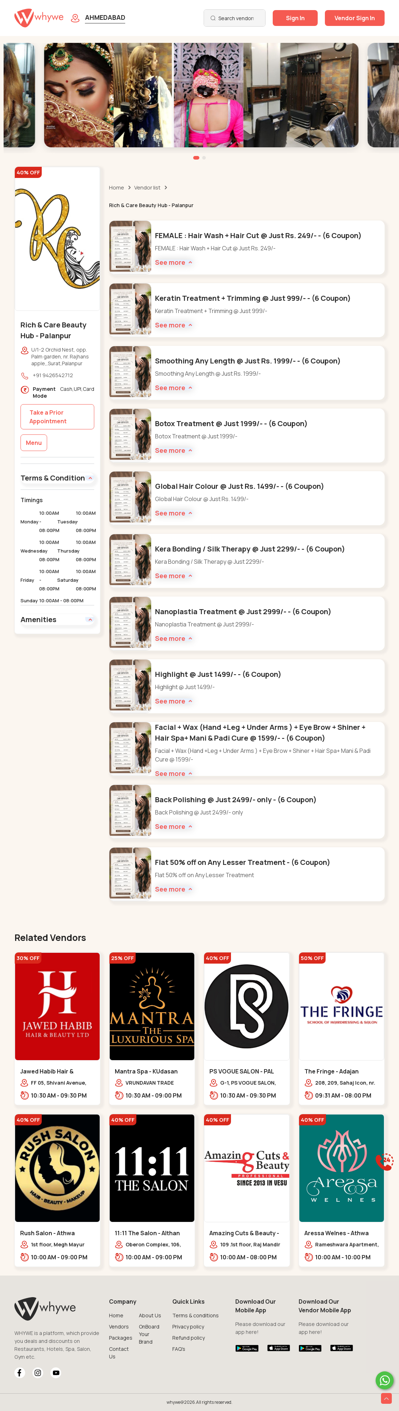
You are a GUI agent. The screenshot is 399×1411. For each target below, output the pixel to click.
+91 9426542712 (53, 375)
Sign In (295, 18)
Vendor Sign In (355, 18)
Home (116, 187)
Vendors (119, 1326)
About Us (150, 1315)
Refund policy (188, 1337)
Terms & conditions (195, 1315)
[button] (196, 158)
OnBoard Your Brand (149, 1334)
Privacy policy (188, 1326)
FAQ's (178, 1348)
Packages (120, 1337)
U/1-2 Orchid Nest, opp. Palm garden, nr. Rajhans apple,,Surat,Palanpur (60, 356)
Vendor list (147, 187)
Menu (34, 443)
